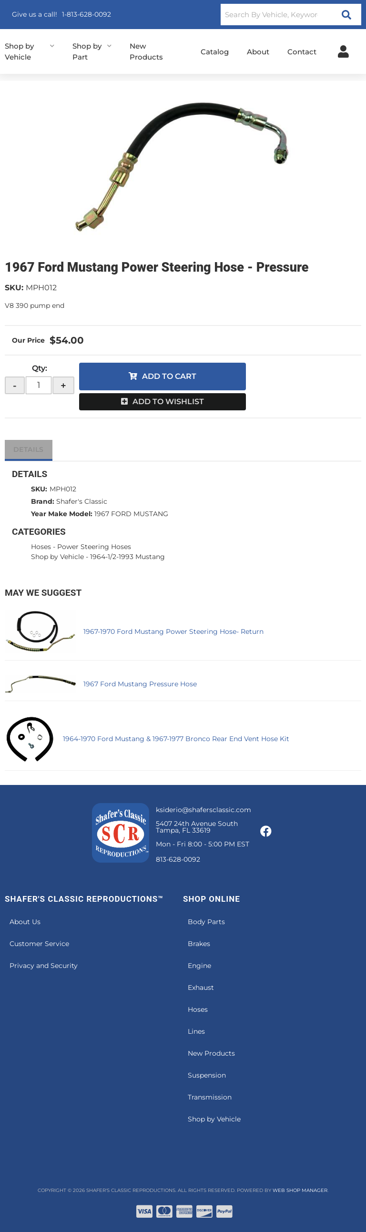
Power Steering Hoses (94, 546)
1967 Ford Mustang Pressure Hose (140, 684)
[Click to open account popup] (343, 51)
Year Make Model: (61, 513)
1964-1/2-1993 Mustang (127, 556)
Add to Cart (169, 376)
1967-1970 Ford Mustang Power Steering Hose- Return (173, 631)
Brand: (42, 501)
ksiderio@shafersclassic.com (203, 809)
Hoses (41, 546)
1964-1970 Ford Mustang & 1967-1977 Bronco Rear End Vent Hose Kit (176, 738)
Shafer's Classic (81, 501)
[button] (291, 14)
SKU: (14, 287)
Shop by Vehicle (57, 556)
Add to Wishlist (168, 401)
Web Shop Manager (300, 1190)
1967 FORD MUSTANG (131, 513)
